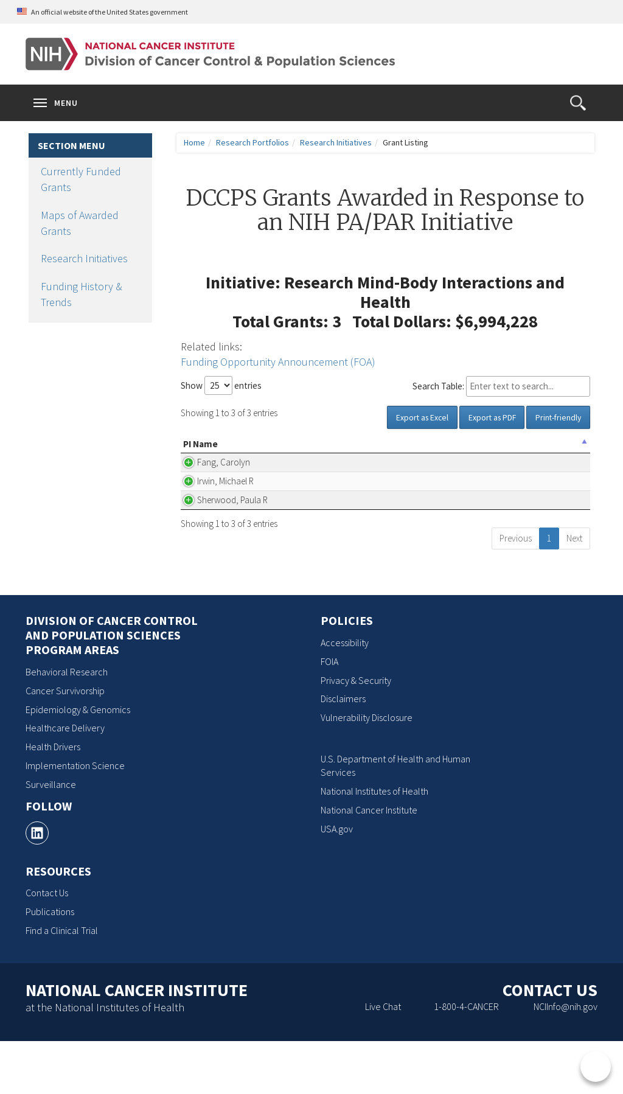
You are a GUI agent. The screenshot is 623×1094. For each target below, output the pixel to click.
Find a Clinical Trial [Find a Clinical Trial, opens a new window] (62, 983)
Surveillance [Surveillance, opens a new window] (51, 837)
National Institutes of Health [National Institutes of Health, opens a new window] (374, 844)
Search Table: (501, 386)
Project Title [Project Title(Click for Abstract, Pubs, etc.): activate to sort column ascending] (400, 450)
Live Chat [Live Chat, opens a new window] (383, 1059)
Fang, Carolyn (209, 482)
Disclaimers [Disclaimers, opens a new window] (343, 752)
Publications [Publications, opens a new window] (50, 965)
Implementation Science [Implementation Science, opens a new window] (75, 819)
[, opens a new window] (37, 885)
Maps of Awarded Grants (80, 223)
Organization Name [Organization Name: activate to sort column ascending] (284, 450)
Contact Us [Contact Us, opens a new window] (47, 946)
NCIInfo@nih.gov (565, 1059)
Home (194, 142)
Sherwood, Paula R (203, 546)
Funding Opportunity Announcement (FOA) (278, 362)
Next (574, 591)
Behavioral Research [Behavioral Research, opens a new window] (67, 725)
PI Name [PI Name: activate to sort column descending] (200, 450)
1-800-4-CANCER (466, 1059)
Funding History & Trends (81, 294)
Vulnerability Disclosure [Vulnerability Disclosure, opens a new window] (366, 771)
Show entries (221, 385)
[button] (578, 103)
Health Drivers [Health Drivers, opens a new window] (53, 800)
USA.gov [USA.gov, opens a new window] (337, 882)
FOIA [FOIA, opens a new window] (329, 714)
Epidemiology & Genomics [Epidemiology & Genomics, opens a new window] (78, 762)
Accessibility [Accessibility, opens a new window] (345, 695)
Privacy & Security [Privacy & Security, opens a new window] (356, 733)
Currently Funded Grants (81, 179)
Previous (515, 591)
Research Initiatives (84, 258)
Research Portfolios (252, 142)
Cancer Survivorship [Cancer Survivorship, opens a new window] (65, 743)
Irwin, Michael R (208, 514)
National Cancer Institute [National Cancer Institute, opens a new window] (369, 863)
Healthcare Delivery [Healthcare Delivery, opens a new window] (65, 781)
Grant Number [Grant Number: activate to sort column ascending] (540, 450)
